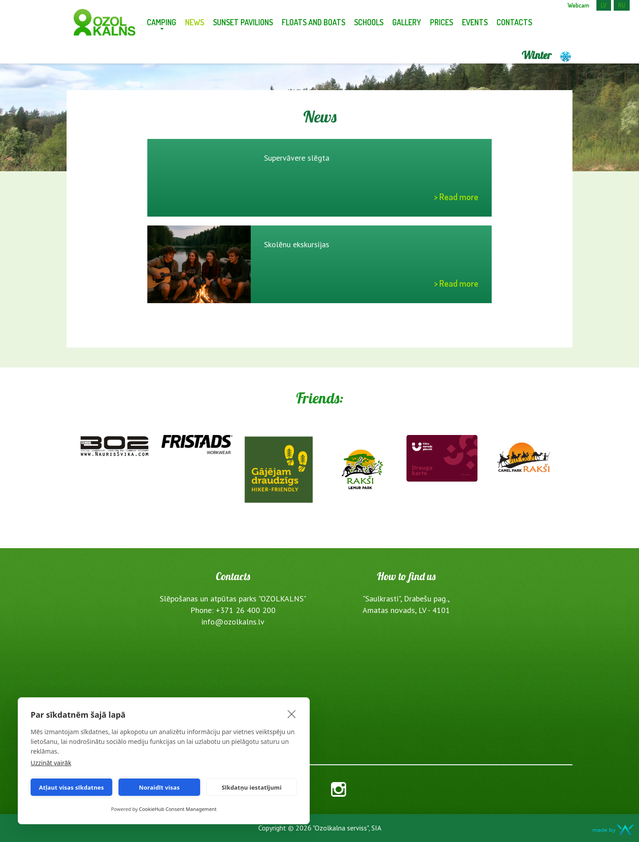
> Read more (456, 196)
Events (475, 22)
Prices (441, 22)
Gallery (406, 22)
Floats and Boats (313, 22)
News (194, 22)
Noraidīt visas (159, 787)
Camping (161, 22)
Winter (546, 55)
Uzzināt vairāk (51, 763)
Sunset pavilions (243, 22)
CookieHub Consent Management (178, 809)
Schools (368, 22)
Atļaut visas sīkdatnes (71, 787)
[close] (292, 714)
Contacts (514, 22)
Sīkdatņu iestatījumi (251, 787)
